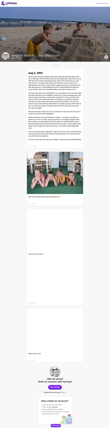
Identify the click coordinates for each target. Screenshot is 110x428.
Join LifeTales (55, 387)
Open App (55, 425)
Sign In (63, 392)
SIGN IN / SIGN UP (102, 3)
